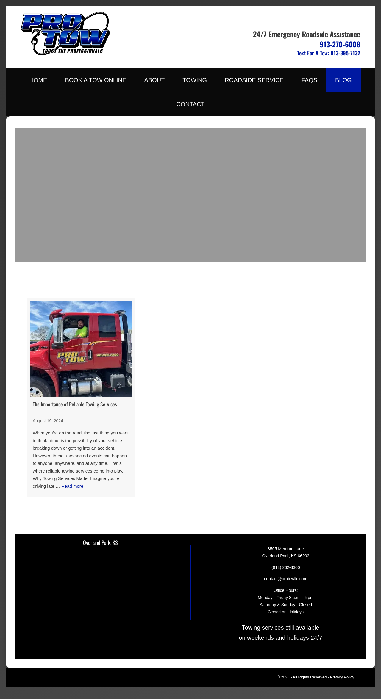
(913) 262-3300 (285, 567)
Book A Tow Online (95, 80)
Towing (194, 80)
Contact (190, 104)
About (154, 80)
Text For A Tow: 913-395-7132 (328, 53)
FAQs (309, 80)
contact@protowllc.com (285, 578)
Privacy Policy (342, 677)
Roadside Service (254, 80)
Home (38, 80)
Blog (343, 80)
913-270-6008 (340, 44)
